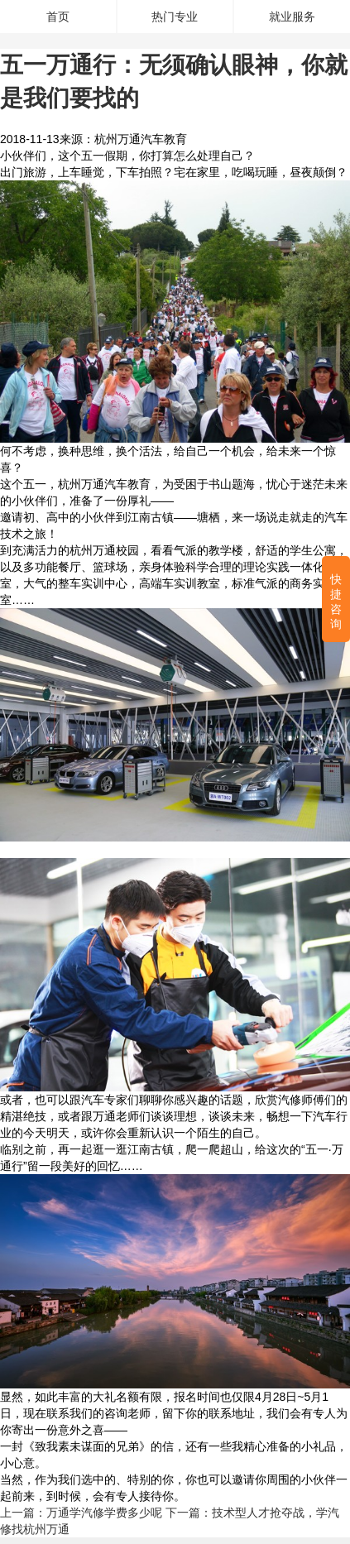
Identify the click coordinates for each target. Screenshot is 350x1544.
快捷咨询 (336, 602)
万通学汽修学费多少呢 (104, 1512)
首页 (58, 16)
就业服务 (292, 16)
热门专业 (174, 16)
